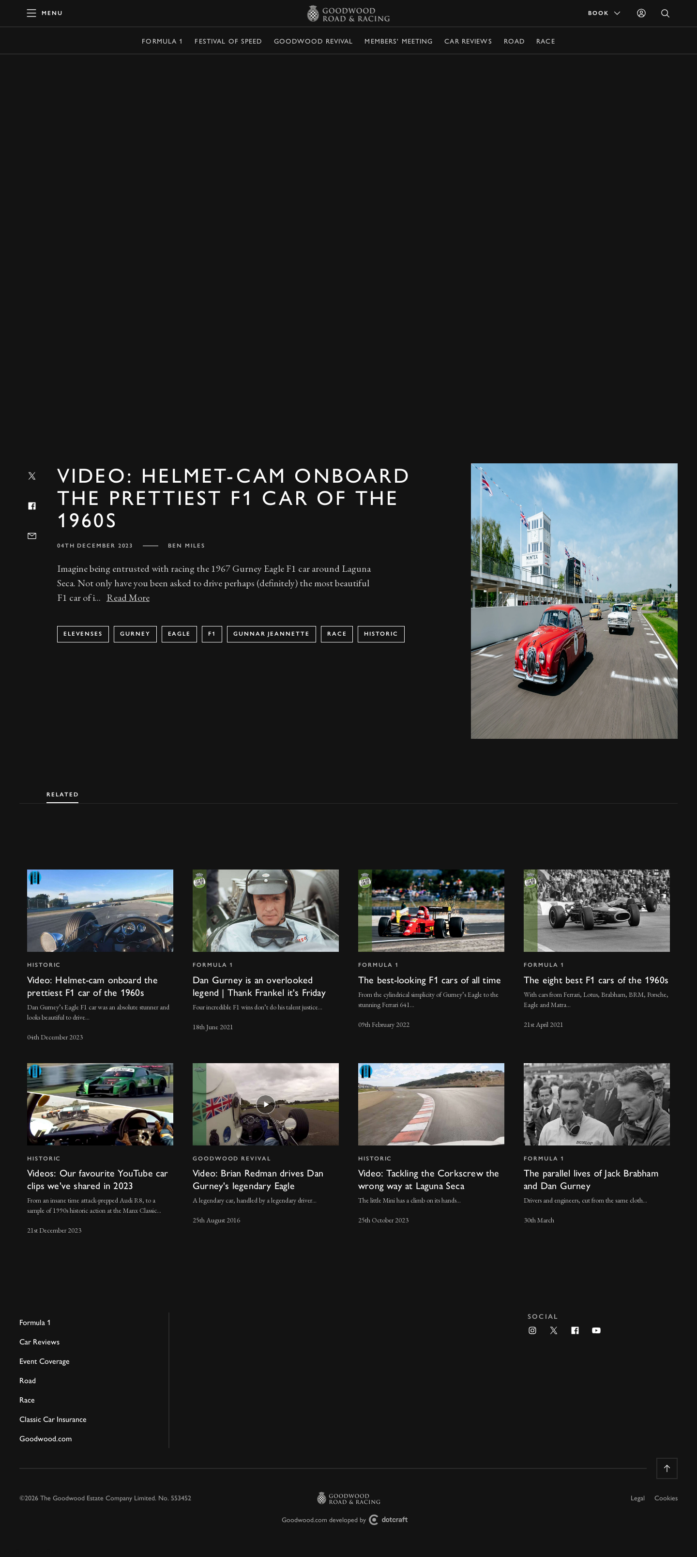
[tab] (62, 792)
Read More (128, 597)
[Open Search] (665, 13)
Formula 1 (162, 41)
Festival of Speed (228, 41)
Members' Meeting (398, 41)
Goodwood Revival (313, 41)
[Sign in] (641, 13)
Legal (638, 1497)
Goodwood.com (45, 1438)
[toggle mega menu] (45, 13)
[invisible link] (100, 956)
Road (514, 41)
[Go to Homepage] (348, 13)
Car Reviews (468, 41)
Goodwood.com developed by (348, 1520)
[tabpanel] (348, 1043)
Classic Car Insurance (53, 1418)
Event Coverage (44, 1360)
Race (545, 41)
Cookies (666, 1497)
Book (605, 13)
